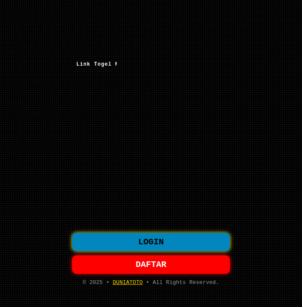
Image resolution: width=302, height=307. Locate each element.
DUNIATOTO (127, 285)
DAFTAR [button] (151, 265)
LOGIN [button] (151, 241)
